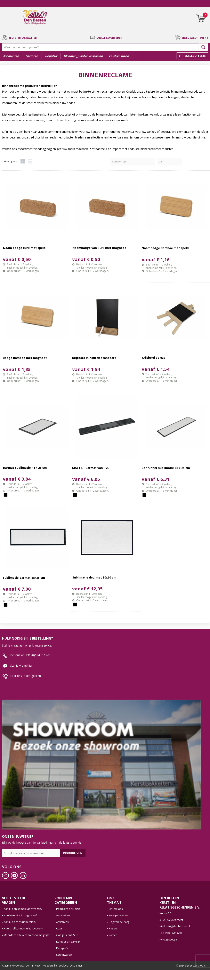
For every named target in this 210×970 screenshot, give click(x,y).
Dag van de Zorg (119, 922)
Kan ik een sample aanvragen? (23, 909)
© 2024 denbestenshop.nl (191, 965)
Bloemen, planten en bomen (83, 56)
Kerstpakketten (118, 915)
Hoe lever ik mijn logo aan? (20, 915)
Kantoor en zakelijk (68, 941)
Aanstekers (63, 915)
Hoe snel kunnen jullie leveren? (23, 928)
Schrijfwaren (64, 954)
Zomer (113, 935)
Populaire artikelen (68, 909)
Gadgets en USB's (67, 935)
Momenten (11, 56)
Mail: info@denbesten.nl (175, 926)
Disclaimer (76, 965)
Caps (59, 928)
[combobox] (101, 47)
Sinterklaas (116, 909)
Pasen (113, 928)
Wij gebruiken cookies (55, 965)
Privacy (36, 965)
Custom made (119, 56)
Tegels (23, 161)
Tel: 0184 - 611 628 (170, 933)
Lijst (30, 161)
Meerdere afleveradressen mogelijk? (27, 935)
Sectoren (31, 56)
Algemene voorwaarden (16, 965)
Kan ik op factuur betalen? (20, 922)
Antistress (62, 922)
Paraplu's (62, 948)
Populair (51, 56)
